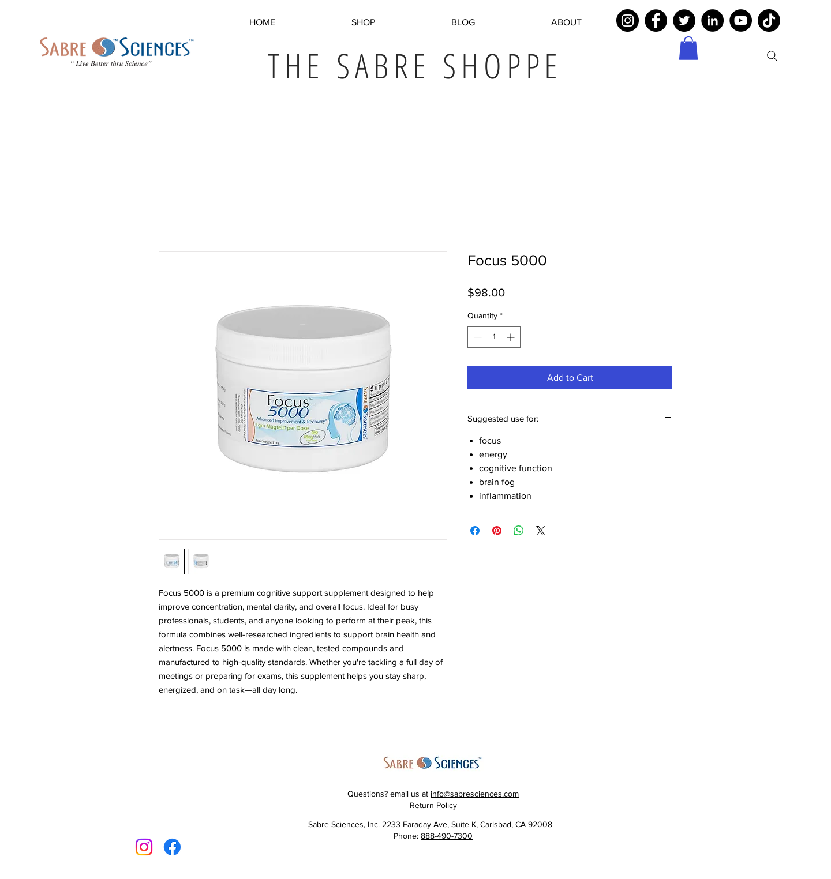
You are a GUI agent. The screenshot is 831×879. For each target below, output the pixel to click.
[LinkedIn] (712, 20)
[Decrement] (476, 337)
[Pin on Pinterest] (497, 531)
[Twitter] (684, 20)
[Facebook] (656, 20)
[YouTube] (740, 20)
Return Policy (433, 805)
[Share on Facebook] (475, 531)
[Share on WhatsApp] (519, 531)
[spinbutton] (494, 337)
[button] (688, 48)
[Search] (772, 56)
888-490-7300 (447, 835)
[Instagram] (627, 20)
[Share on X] (541, 531)
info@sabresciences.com (475, 793)
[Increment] (511, 337)
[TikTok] (769, 20)
